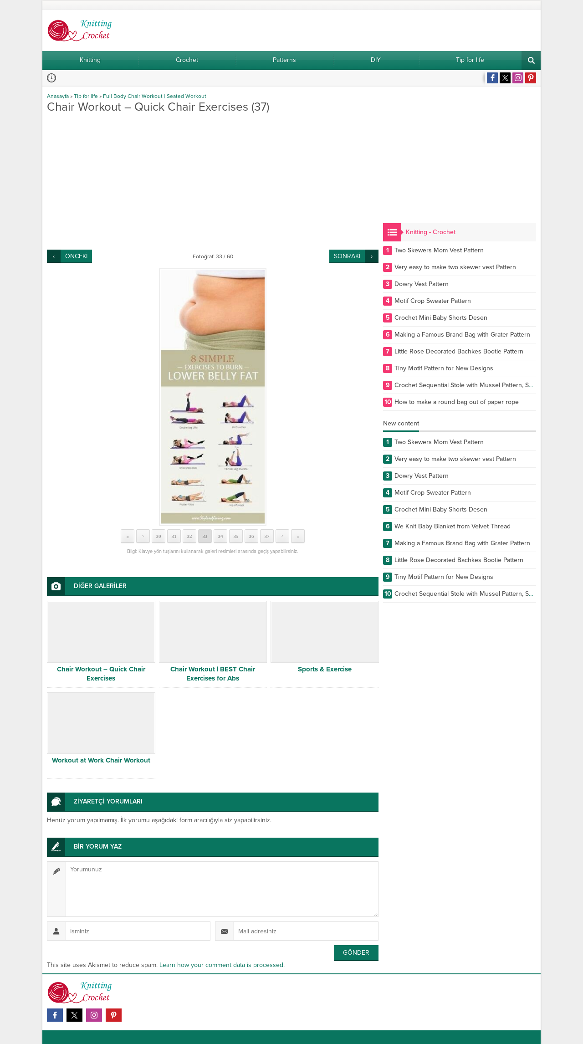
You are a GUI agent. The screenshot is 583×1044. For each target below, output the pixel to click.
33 (205, 536)
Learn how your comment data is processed (221, 965)
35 (236, 536)
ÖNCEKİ (76, 256)
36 (251, 536)
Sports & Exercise (325, 669)
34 (220, 536)
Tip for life (86, 96)
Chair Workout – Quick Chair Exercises (101, 673)
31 (174, 536)
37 (267, 536)
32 (189, 536)
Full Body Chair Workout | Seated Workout (154, 96)
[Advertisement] (212, 181)
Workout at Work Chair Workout (101, 760)
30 (158, 536)
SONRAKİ (347, 256)
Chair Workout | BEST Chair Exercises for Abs (212, 673)
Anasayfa (58, 96)
